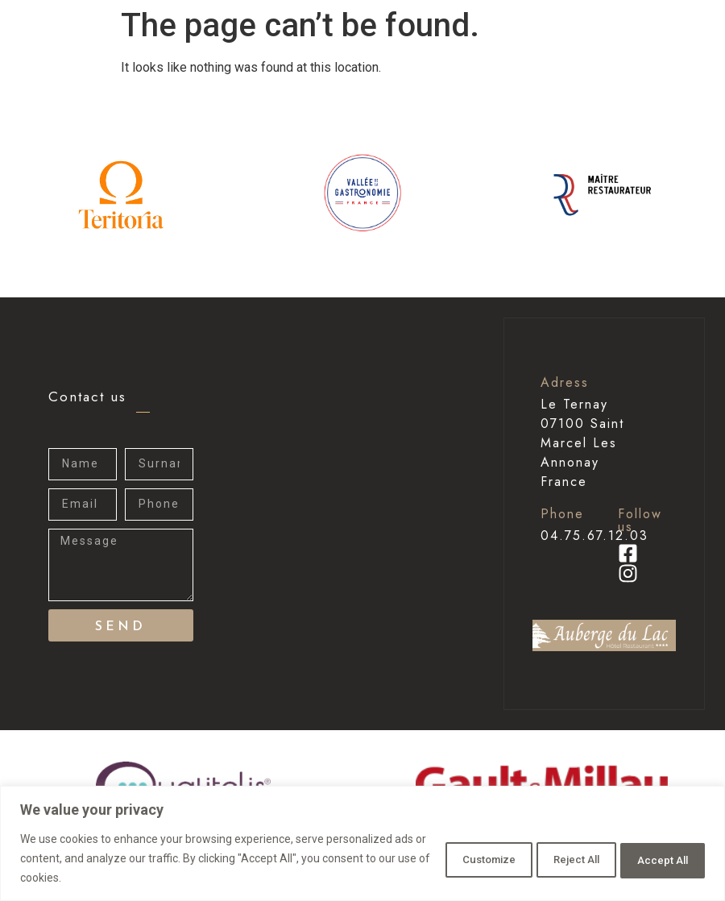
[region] (362, 843)
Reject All (551, 858)
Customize (445, 858)
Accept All (655, 858)
